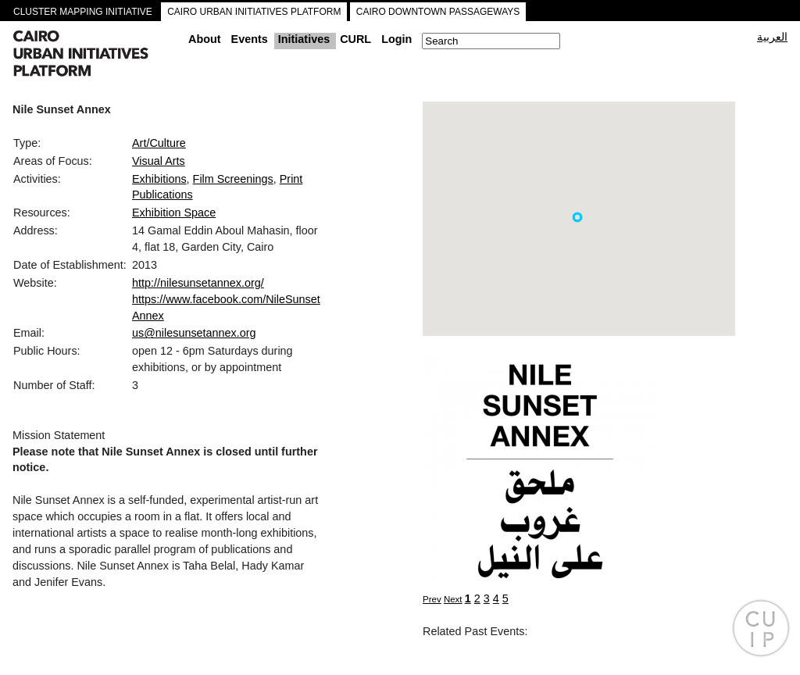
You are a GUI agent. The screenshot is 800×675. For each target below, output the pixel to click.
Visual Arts (158, 161)
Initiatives (304, 39)
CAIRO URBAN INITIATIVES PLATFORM (254, 11)
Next (453, 599)
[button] (577, 217)
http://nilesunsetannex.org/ (198, 283)
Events (249, 39)
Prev (432, 599)
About (204, 39)
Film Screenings (233, 179)
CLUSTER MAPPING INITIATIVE (82, 11)
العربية (772, 36)
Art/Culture (159, 143)
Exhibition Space (174, 212)
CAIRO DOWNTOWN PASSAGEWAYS (438, 11)
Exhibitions (159, 179)
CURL (355, 39)
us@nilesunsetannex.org (194, 333)
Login (396, 39)
